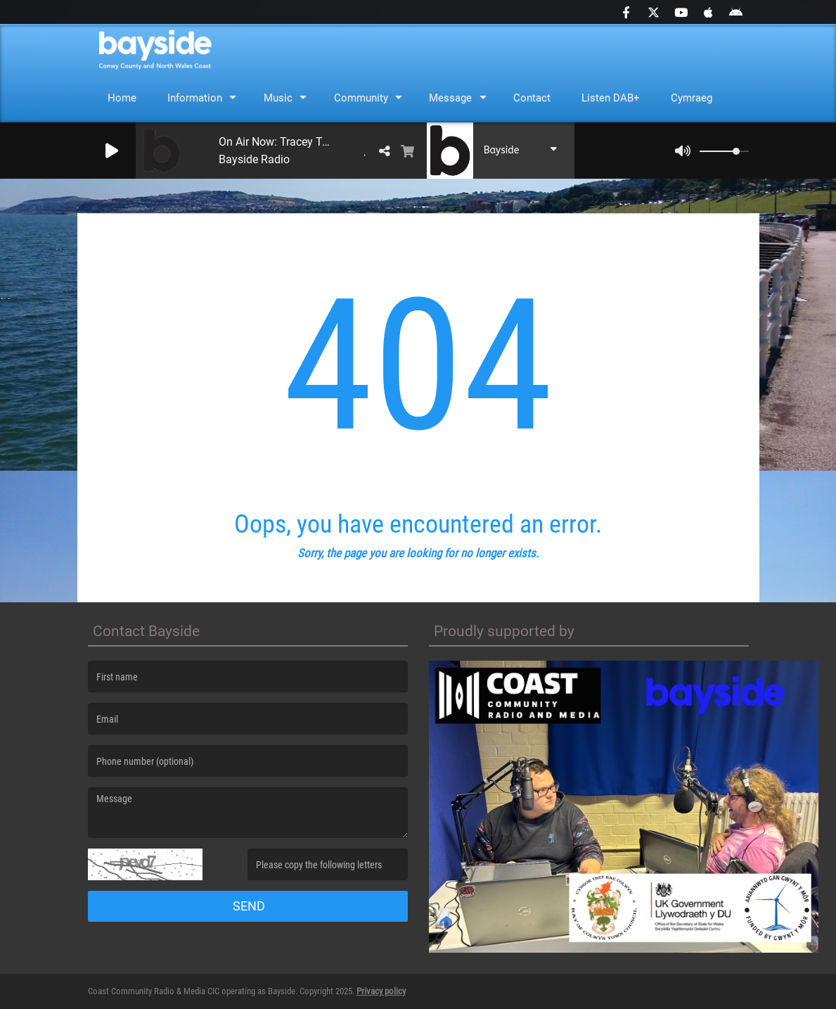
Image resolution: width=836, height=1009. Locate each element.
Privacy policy (381, 991)
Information (194, 97)
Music (278, 97)
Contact (532, 97)
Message (450, 97)
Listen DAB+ (610, 97)
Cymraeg (691, 97)
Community (361, 97)
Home (122, 97)
